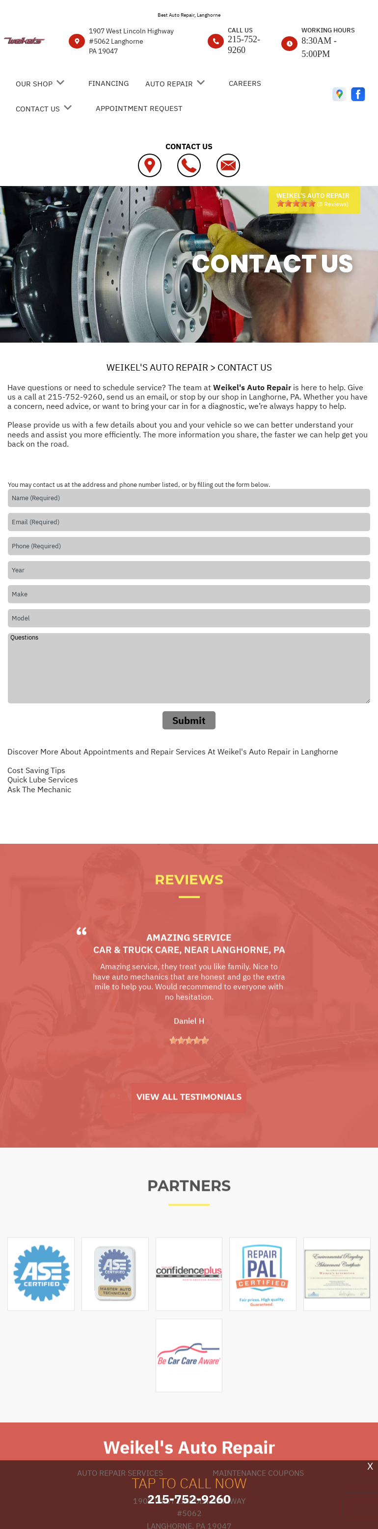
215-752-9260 (244, 44)
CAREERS (245, 83)
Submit (189, 720)
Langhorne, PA (248, 978)
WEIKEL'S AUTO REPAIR (157, 367)
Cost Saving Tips (36, 770)
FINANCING (108, 83)
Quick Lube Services (42, 779)
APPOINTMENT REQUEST (139, 108)
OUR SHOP (34, 83)
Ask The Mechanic (39, 789)
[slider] (296, 203)
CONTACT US (38, 108)
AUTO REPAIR (169, 83)
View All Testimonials (189, 1125)
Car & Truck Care (136, 978)
